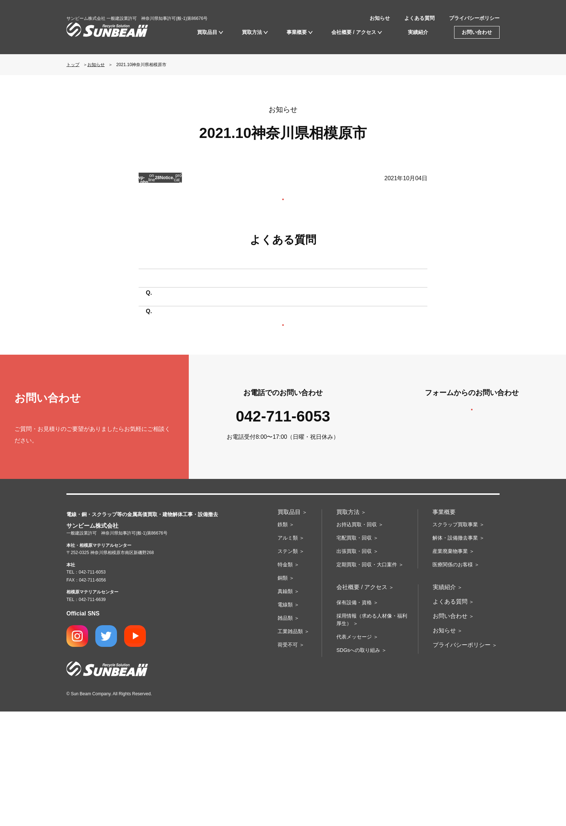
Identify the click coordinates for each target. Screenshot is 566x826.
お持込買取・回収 (356, 639)
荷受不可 (288, 759)
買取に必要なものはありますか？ (200, 361)
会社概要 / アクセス (353, 32)
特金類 (285, 679)
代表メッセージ (354, 751)
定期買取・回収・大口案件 (366, 679)
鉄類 (283, 639)
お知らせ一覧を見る (283, 209)
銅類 (283, 692)
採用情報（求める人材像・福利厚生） (371, 734)
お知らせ (380, 18)
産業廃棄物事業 (450, 666)
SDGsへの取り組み (358, 764)
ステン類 (288, 666)
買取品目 (207, 32)
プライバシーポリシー (474, 18)
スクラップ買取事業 (455, 639)
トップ (72, 64)
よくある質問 (419, 18)
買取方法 (252, 32)
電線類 (285, 719)
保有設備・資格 (354, 717)
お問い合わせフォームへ (472, 519)
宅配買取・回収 (354, 652)
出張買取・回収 (354, 666)
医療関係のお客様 (452, 679)
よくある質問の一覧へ (283, 414)
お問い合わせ (477, 32)
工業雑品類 (290, 746)
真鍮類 (285, 706)
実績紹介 (418, 32)
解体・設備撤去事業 (455, 652)
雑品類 (285, 732)
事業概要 (297, 32)
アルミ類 (288, 652)
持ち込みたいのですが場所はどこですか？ (211, 313)
